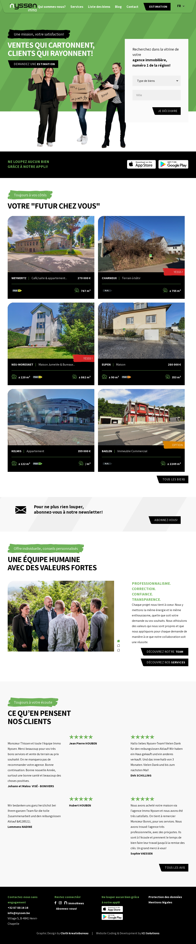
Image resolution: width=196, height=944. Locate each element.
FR (179, 6)
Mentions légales (160, 902)
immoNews (74, 903)
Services (76, 7)
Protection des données (165, 897)
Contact (132, 7)
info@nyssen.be (19, 913)
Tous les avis (175, 868)
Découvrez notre (165, 652)
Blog (118, 7)
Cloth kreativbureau (74, 933)
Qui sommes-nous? (52, 7)
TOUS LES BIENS (174, 479)
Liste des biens (99, 7)
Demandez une (34, 64)
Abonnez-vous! (166, 520)
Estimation (158, 7)
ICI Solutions (150, 933)
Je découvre (168, 111)
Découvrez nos (166, 662)
